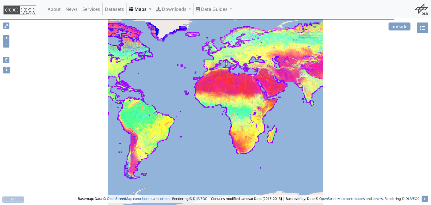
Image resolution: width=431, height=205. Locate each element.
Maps (138, 9)
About (54, 9)
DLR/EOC (200, 198)
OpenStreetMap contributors (130, 198)
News (72, 9)
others (165, 198)
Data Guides (212, 9)
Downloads (172, 9)
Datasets (114, 9)
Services (91, 9)
